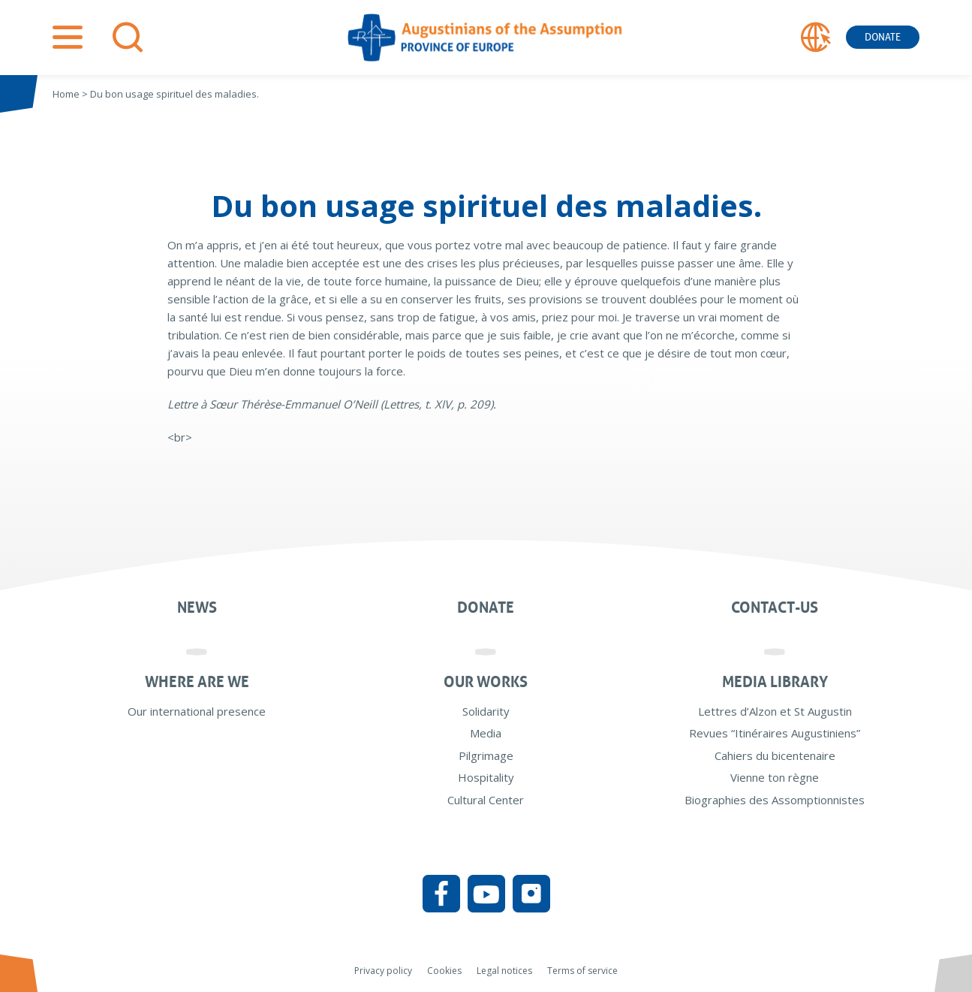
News (197, 608)
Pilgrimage (486, 755)
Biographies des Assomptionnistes (775, 799)
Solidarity (486, 711)
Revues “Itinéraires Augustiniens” (774, 732)
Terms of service (582, 970)
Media (485, 732)
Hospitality (486, 777)
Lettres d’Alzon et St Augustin (775, 711)
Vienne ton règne (774, 777)
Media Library (775, 682)
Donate (883, 37)
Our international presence (197, 711)
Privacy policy (383, 970)
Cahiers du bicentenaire (775, 755)
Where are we (197, 682)
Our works (486, 682)
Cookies (444, 970)
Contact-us (774, 608)
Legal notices (504, 970)
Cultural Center (485, 799)
